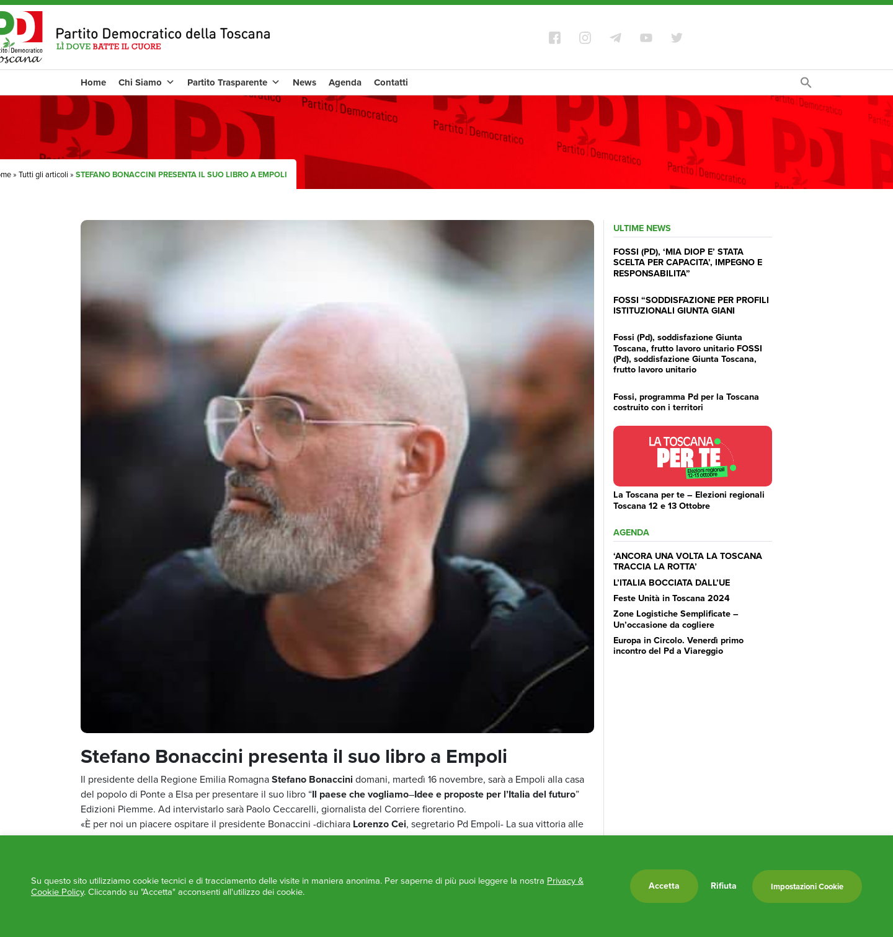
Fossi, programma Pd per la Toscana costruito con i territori (686, 402)
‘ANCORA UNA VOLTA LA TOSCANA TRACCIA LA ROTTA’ (687, 561)
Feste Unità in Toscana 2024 (671, 598)
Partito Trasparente (233, 82)
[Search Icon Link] (806, 85)
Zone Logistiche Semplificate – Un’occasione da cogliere (676, 619)
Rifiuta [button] (724, 886)
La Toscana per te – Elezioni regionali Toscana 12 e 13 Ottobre (689, 500)
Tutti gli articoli (43, 174)
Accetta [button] (664, 885)
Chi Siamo (146, 82)
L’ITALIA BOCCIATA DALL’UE (671, 582)
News (304, 82)
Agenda (345, 82)
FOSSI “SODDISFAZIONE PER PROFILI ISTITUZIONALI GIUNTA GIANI (691, 305)
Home (93, 82)
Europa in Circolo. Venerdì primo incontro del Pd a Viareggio (678, 645)
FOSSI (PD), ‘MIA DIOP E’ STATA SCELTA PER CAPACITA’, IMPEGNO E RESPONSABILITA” (687, 262)
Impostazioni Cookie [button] (807, 886)
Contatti (391, 82)
